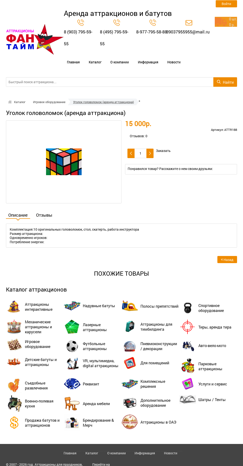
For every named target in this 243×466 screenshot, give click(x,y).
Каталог (85, 58)
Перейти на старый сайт (102, 458)
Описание (18, 208)
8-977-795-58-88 (151, 32)
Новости (147, 58)
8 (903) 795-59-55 (78, 37)
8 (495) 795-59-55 (114, 37)
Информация (126, 58)
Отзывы (44, 208)
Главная (69, 58)
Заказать (163, 143)
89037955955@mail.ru (188, 32)
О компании (104, 58)
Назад (227, 252)
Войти (226, 3)
